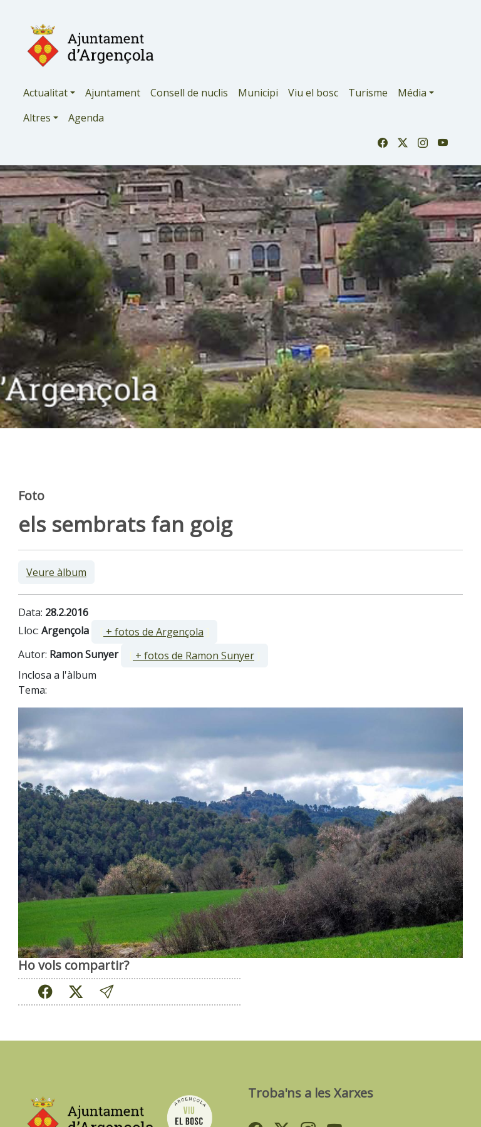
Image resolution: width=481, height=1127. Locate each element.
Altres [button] (37, 118)
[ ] (154, 632)
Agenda (86, 118)
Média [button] (412, 93)
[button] (106, 991)
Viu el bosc (313, 93)
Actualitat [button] (45, 93)
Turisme (368, 93)
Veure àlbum (56, 572)
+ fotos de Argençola (153, 632)
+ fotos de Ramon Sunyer (193, 655)
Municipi (258, 93)
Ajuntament (112, 93)
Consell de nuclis (189, 93)
